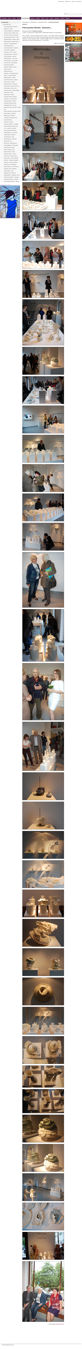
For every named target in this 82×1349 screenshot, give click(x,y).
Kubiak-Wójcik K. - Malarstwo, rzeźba (12, 175)
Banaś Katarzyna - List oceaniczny (11, 166)
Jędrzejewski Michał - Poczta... (10, 105)
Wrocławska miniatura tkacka (10, 103)
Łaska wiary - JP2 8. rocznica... (10, 52)
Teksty (42, 18)
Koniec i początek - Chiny (9, 149)
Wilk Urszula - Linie (8, 141)
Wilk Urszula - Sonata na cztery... (11, 155)
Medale (38, 18)
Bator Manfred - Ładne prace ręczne (11, 86)
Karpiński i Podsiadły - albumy (10, 66)
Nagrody (32, 18)
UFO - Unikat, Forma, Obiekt (10, 128)
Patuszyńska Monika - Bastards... (11, 26)
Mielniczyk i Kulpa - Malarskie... (10, 168)
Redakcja (4, 18)
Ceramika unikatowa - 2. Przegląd (11, 124)
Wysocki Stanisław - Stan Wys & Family (12, 111)
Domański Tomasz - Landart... (10, 153)
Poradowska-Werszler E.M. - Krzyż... (11, 37)
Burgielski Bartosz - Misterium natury (11, 39)
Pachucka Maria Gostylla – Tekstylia (11, 181)
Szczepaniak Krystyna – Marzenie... (11, 179)
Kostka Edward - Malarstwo (9, 134)
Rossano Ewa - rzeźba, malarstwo (11, 158)
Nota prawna (78, 1)
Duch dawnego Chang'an (9, 147)
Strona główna (61, 1)
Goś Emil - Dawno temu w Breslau (11, 35)
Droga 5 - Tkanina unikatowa (10, 75)
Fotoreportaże (25, 18)
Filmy (47, 18)
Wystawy (57, 18)
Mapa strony (67, 1)
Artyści (14, 18)
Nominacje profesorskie (9, 64)
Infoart (18, 18)
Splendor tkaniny (7, 69)
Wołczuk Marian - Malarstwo (10, 113)
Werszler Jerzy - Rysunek (9, 81)
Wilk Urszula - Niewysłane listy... (11, 143)
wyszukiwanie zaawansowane (73, 15)
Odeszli (63, 18)
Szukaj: (72, 13)
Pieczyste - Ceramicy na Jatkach (11, 162)
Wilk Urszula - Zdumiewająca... (10, 164)
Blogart (67, 18)
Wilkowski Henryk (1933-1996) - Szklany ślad (12, 108)
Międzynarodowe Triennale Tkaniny (11, 41)
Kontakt (73, 1)
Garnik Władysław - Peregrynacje (11, 145)
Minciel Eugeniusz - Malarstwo (10, 138)
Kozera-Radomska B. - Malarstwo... (11, 47)
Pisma (9, 18)
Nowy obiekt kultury (8, 119)
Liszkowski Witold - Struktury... (10, 100)
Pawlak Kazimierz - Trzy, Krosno (11, 58)
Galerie (51, 18)
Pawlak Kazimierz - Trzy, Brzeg (10, 132)
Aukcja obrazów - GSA (9, 170)
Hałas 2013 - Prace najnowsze (10, 98)
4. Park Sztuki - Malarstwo (9, 49)
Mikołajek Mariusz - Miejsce (9, 77)
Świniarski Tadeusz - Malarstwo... (11, 83)
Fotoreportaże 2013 (7, 24)
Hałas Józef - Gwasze (8, 121)
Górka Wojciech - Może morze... (10, 88)
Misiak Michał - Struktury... (9, 94)
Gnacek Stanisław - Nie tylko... (10, 56)
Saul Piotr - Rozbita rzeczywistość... (11, 160)
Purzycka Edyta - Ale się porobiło (11, 60)
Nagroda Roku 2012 (8, 71)
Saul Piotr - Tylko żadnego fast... (11, 43)
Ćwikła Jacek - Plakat (8, 92)
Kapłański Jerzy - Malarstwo (10, 172)
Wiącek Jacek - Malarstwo (9, 115)
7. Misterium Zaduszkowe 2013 (10, 117)
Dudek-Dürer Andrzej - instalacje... (11, 79)
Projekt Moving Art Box (9, 45)
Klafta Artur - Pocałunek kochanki (11, 73)
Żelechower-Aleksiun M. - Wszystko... (12, 177)
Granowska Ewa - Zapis (9, 136)
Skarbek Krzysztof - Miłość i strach (11, 32)
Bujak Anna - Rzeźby (8, 28)
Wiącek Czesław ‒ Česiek (9, 151)
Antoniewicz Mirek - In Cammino (11, 54)
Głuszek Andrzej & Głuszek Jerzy (11, 126)
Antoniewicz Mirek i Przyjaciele (10, 96)
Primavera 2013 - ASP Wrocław (10, 62)
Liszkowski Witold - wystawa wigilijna (11, 90)
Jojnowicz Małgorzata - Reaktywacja (11, 30)
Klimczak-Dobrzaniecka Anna (10, 130)
